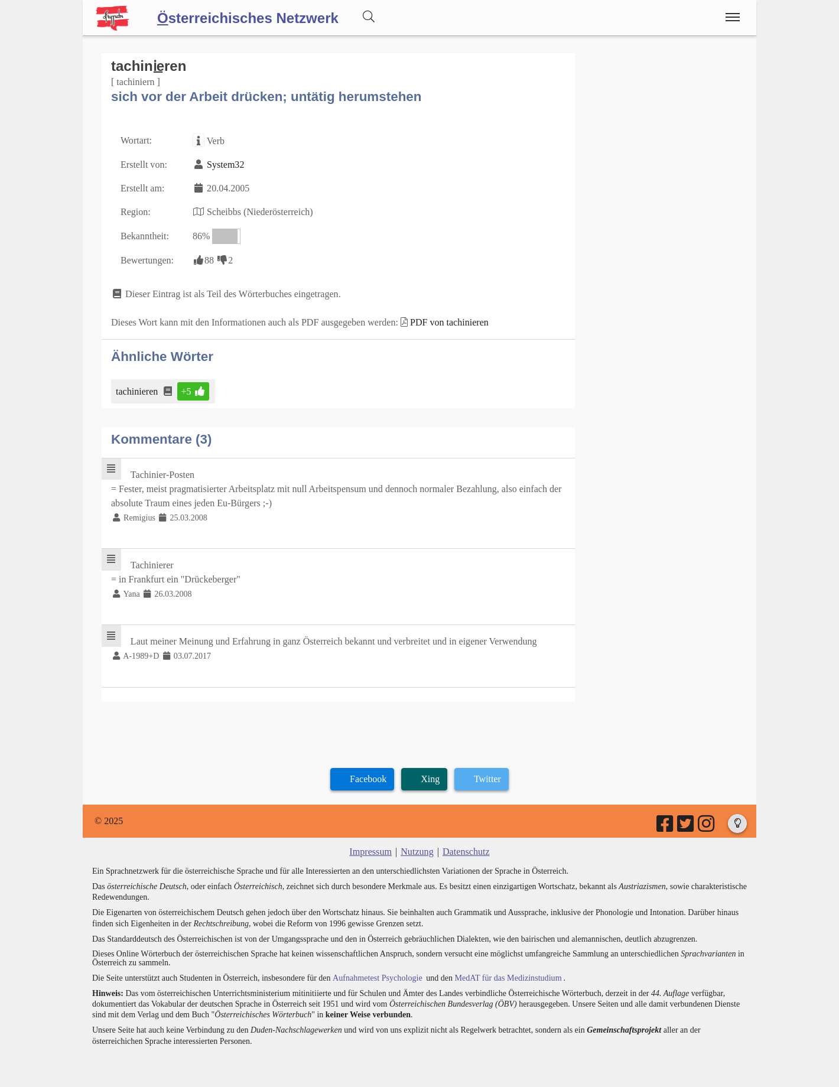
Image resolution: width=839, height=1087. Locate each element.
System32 (225, 165)
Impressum (371, 850)
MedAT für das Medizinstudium (506, 975)
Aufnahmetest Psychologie (376, 975)
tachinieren (138, 390)
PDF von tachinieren (448, 322)
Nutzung (417, 850)
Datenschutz (466, 850)
